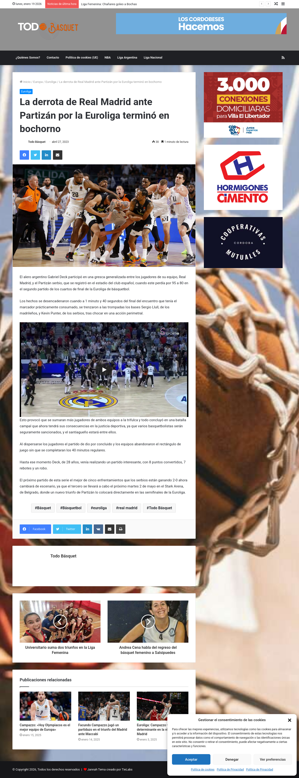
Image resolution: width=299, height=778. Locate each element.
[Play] (104, 369)
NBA (108, 57)
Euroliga (50, 82)
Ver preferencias (273, 759)
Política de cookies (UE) (82, 57)
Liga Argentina (127, 57)
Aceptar (191, 759)
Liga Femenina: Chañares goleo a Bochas (109, 4)
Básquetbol (72, 508)
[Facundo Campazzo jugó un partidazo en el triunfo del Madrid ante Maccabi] (104, 706)
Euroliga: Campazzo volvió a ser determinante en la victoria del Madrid (160, 729)
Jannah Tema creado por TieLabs (110, 769)
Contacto (53, 57)
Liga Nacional (153, 57)
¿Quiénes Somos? (28, 57)
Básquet (44, 508)
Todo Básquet (36, 142)
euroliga (100, 508)
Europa (38, 82)
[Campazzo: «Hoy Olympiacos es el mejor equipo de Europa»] (45, 706)
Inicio (25, 82)
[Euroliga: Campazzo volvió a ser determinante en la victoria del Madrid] (162, 706)
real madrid (128, 508)
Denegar (232, 759)
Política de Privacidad (230, 769)
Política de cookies (203, 769)
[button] (289, 720)
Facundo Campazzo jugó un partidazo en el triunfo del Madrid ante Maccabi (102, 729)
